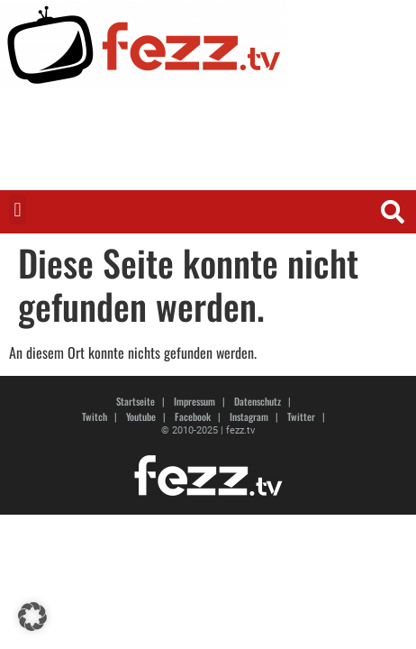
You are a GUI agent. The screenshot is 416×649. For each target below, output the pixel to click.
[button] (17, 209)
